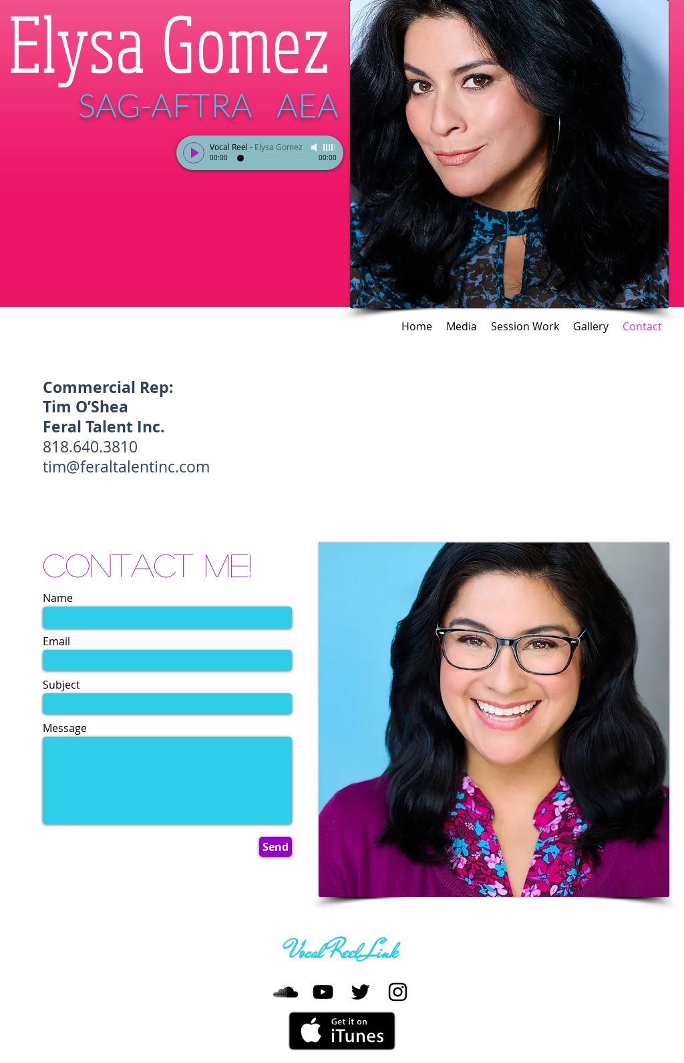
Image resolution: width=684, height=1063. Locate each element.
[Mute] (315, 147)
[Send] (275, 847)
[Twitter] (360, 992)
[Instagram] (397, 992)
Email (56, 641)
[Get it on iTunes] (342, 1031)
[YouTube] (323, 992)
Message (65, 728)
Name (58, 598)
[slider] (330, 147)
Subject (61, 684)
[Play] (194, 152)
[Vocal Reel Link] (342, 953)
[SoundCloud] (285, 992)
